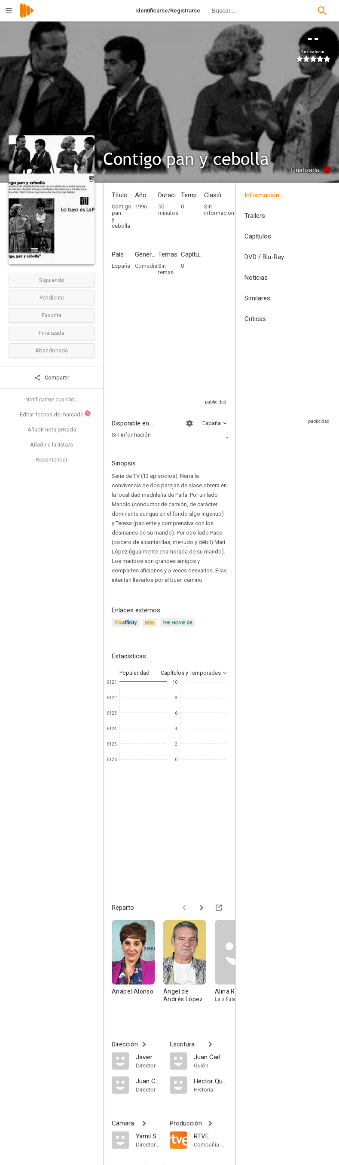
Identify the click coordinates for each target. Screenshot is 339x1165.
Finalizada (51, 333)
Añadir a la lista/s (51, 444)
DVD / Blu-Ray (264, 257)
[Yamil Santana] (148, 1135)
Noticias (256, 277)
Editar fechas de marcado (56, 413)
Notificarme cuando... (51, 399)
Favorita (51, 315)
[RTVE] (211, 1135)
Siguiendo (51, 280)
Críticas (255, 319)
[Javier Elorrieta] (148, 1056)
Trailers (254, 216)
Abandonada (51, 350)
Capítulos (257, 236)
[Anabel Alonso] (137, 965)
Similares (257, 298)
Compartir (51, 377)
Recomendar (51, 459)
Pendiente (52, 297)
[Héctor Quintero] (211, 1080)
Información (261, 195)
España (121, 266)
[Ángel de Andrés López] (189, 965)
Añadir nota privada (51, 429)
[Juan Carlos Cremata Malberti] (148, 1080)
